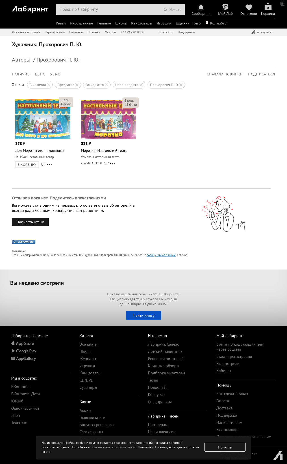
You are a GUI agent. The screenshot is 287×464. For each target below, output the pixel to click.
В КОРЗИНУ (27, 165)
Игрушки (164, 23)
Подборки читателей (166, 373)
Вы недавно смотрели (37, 282)
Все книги (88, 344)
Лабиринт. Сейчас (163, 344)
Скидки (110, 32)
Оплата (222, 400)
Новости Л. (157, 387)
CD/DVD (86, 380)
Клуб (197, 23)
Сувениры (88, 387)
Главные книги (92, 417)
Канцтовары (141, 23)
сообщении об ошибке (161, 255)
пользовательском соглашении (113, 447)
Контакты (166, 32)
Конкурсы (156, 394)
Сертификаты (55, 32)
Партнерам (158, 424)
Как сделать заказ (232, 393)
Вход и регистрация (234, 356)
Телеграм (19, 422)
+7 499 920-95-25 (132, 32)
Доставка (224, 408)
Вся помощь (227, 429)
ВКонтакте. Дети (25, 393)
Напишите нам (229, 422)
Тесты (153, 380)
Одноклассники (25, 408)
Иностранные (81, 23)
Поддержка (186, 32)
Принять (225, 447)
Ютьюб (17, 401)
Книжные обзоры (163, 365)
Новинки (93, 32)
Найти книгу (143, 315)
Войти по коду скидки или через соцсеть (239, 347)
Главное (104, 23)
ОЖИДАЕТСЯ (91, 163)
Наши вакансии (162, 431)
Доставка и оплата (26, 32)
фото (66, 104)
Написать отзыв (30, 222)
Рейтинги (76, 32)
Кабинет (223, 370)
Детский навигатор (165, 351)
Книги (61, 23)
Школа (121, 23)
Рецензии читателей (166, 358)
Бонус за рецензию (97, 424)
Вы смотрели (227, 363)
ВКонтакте (20, 386)
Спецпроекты (160, 401)
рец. (65, 100)
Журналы (88, 358)
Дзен (15, 415)
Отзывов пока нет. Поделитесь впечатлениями (59, 198)
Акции (85, 410)
